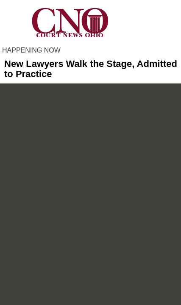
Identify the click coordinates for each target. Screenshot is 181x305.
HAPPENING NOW (31, 50)
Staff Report (18, 87)
